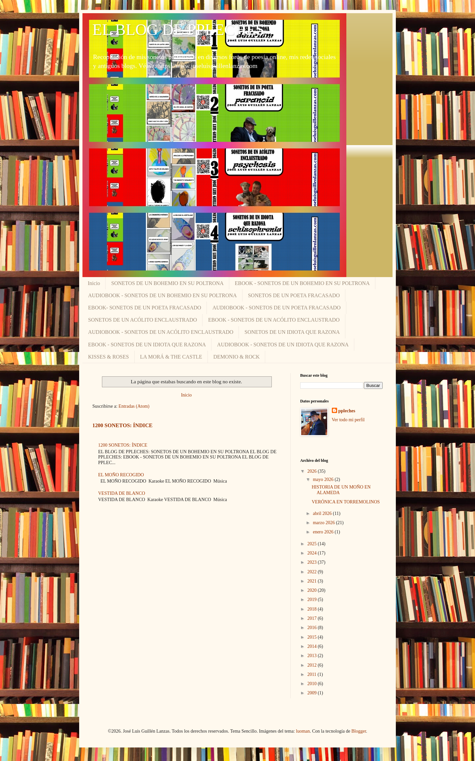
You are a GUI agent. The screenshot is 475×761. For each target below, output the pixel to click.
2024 (312, 553)
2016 (312, 627)
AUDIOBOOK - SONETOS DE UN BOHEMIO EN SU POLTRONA (162, 295)
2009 (312, 692)
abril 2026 (323, 513)
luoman (303, 731)
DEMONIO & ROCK (236, 357)
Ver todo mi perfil (348, 419)
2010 (312, 683)
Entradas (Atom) (133, 406)
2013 (312, 655)
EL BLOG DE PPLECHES (178, 29)
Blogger (358, 731)
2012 (312, 665)
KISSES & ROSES (108, 357)
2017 (312, 618)
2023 (312, 562)
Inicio (94, 283)
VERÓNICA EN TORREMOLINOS (346, 501)
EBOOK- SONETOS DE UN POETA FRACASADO (144, 307)
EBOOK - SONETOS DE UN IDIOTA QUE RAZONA (147, 344)
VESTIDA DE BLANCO (121, 493)
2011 (312, 674)
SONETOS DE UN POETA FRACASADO (294, 295)
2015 (312, 637)
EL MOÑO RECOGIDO (121, 474)
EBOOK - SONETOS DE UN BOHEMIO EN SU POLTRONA (302, 283)
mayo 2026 (323, 479)
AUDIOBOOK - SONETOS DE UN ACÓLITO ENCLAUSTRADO (160, 332)
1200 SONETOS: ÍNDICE (122, 425)
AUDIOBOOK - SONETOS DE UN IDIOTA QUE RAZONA (283, 344)
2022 (312, 571)
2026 (312, 471)
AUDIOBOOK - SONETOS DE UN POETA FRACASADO (276, 307)
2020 (312, 590)
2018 (312, 609)
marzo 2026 (324, 522)
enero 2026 (323, 531)
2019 (312, 599)
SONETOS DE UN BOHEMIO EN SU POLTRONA (167, 283)
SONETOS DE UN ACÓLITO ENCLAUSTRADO (142, 320)
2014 (312, 646)
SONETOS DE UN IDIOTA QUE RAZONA (292, 332)
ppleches (346, 410)
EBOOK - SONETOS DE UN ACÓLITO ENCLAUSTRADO (274, 320)
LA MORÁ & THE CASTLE (171, 357)
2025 (312, 543)
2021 (312, 581)
